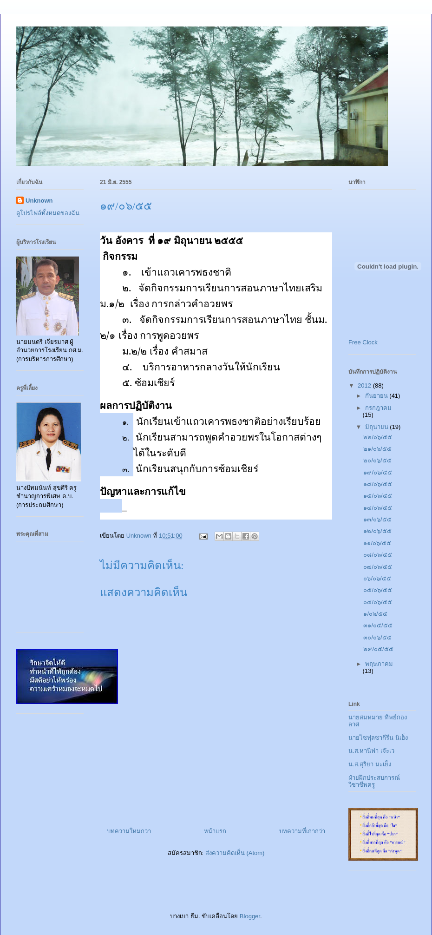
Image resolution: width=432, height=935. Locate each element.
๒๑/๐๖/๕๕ (377, 448)
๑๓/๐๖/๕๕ (377, 519)
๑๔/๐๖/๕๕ (377, 507)
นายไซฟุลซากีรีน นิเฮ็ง (378, 737)
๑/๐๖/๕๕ (375, 613)
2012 (365, 385)
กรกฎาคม (378, 407)
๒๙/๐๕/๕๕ (378, 648)
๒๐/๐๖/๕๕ (377, 460)
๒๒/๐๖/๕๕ (377, 437)
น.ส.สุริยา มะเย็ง (369, 764)
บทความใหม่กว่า (129, 831)
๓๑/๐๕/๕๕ (377, 625)
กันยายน (377, 395)
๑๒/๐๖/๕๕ (377, 530)
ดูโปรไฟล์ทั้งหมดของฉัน (47, 213)
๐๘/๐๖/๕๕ (377, 554)
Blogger (250, 916)
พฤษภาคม (379, 663)
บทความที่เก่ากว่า (302, 831)
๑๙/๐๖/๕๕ (377, 472)
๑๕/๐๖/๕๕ (377, 495)
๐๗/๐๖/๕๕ (377, 566)
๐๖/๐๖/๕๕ (377, 578)
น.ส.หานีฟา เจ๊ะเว (371, 750)
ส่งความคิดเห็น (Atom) (235, 852)
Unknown (39, 200)
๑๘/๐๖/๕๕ (377, 484)
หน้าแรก (215, 831)
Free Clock (363, 342)
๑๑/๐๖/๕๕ (377, 543)
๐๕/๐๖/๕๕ (377, 589)
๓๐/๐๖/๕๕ (377, 637)
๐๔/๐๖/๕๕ (377, 602)
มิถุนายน (377, 426)
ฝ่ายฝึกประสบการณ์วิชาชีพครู (374, 781)
